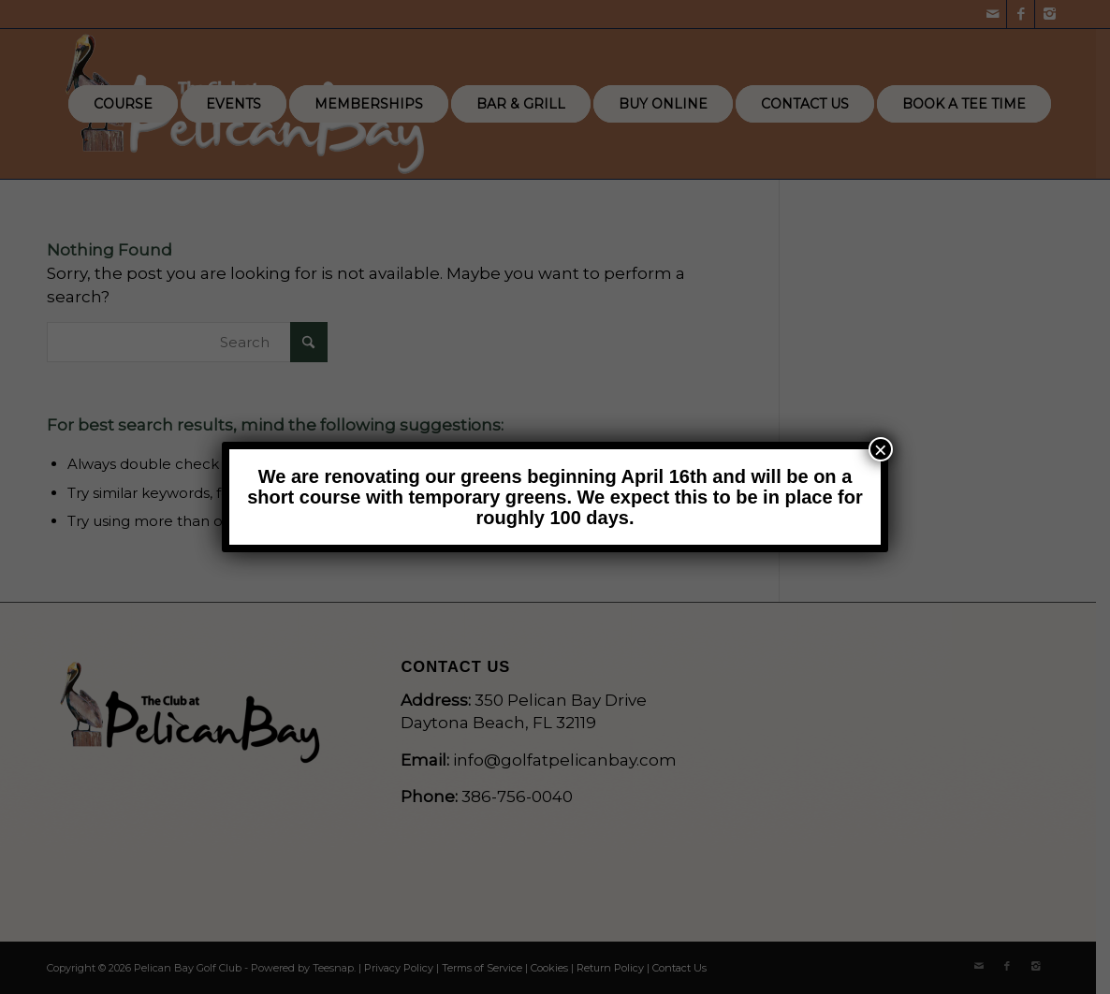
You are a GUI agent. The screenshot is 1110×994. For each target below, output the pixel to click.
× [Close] (880, 449)
